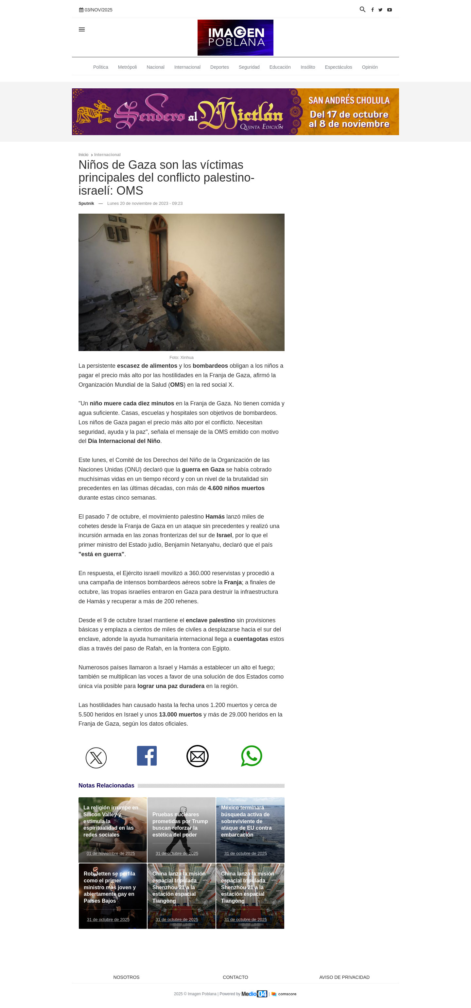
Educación (280, 67)
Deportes (219, 67)
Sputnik (86, 203)
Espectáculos (338, 67)
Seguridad (249, 67)
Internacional (187, 67)
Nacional (155, 67)
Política (100, 67)
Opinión (370, 67)
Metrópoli (127, 67)
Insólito (308, 67)
